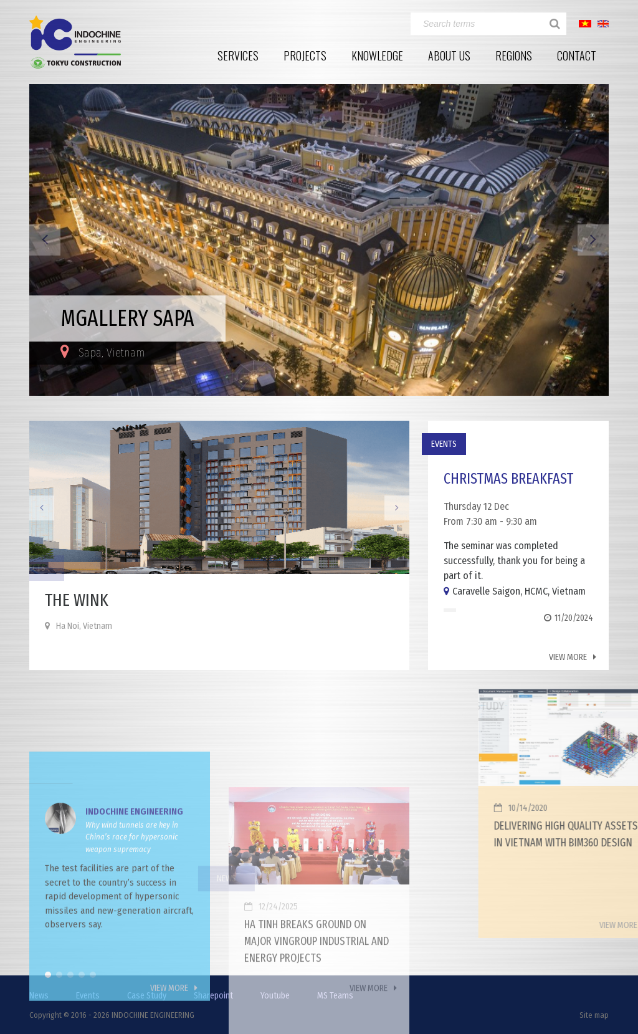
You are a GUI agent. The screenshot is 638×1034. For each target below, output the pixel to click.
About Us (449, 55)
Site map (594, 1015)
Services (238, 55)
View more (569, 657)
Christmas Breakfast (509, 478)
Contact (576, 55)
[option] (319, 240)
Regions (513, 55)
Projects (304, 55)
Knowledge (377, 55)
